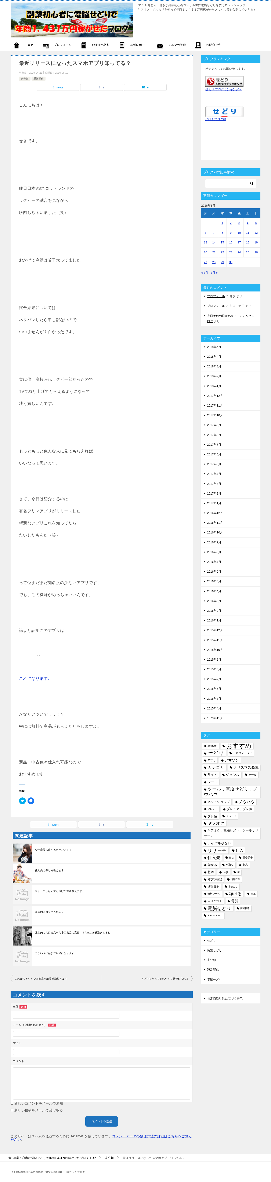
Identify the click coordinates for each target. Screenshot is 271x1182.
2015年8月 (214, 669)
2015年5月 (214, 698)
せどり (211, 940)
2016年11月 (215, 522)
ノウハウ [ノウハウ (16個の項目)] (247, 802)
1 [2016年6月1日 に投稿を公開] (222, 223)
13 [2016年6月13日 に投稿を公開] (205, 242)
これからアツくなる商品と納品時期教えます (41, 978)
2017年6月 (214, 454)
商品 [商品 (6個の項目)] (245, 864)
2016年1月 (214, 620)
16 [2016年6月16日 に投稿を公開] (230, 242)
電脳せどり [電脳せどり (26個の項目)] (219, 908)
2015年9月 (214, 659)
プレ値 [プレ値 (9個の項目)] (212, 816)
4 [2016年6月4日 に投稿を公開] (248, 223)
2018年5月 (214, 347)
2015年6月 (214, 688)
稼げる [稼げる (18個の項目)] (235, 893)
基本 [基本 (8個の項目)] (210, 872)
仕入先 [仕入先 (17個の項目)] (213, 857)
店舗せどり (214, 950)
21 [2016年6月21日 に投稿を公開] (214, 252)
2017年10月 (215, 415)
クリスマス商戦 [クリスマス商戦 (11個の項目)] (246, 768)
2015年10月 (215, 649)
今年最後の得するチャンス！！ (53, 849)
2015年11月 (215, 640)
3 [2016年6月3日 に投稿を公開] (239, 223)
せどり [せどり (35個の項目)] (215, 753)
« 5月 (204, 272)
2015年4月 (214, 708)
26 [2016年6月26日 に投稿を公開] (256, 252)
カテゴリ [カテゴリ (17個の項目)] (215, 767)
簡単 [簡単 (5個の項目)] (253, 893)
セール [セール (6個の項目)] (252, 774)
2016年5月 (214, 581)
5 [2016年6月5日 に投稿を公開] (256, 223)
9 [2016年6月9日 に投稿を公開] (231, 232)
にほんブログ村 (215, 119)
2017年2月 (214, 493)
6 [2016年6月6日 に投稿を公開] (205, 232)
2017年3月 (214, 483)
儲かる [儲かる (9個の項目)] (212, 865)
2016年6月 (214, 571)
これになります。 (35, 678)
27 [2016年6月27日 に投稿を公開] (205, 262)
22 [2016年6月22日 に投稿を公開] (222, 252)
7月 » (214, 272)
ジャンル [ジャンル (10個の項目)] (232, 775)
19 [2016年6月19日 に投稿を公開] (256, 242)
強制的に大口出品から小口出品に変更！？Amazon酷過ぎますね (72, 932)
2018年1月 (214, 386)
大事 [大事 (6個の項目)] (225, 872)
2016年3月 (214, 601)
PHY (210, 321)
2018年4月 (214, 356)
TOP (54, 1158)
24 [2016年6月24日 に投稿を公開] (239, 252)
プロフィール (216, 296)
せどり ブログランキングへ (223, 89)
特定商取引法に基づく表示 (225, 998)
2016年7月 (214, 562)
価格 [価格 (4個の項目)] (231, 857)
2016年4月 (214, 591)
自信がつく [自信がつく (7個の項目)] (214, 901)
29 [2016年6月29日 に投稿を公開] (222, 262)
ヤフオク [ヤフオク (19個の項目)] (215, 823)
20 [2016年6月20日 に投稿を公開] (205, 252)
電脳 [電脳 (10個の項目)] (234, 901)
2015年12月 (215, 630)
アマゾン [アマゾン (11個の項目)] (232, 760)
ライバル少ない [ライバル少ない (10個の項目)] (219, 843)
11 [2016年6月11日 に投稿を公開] (247, 232)
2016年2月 (214, 610)
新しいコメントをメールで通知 (38, 1103)
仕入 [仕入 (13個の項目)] (239, 850)
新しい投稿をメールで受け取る (38, 1110)
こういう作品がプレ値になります (54, 953)
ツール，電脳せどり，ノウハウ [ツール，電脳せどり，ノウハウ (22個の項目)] (231, 791)
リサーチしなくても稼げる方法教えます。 (60, 891)
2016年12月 (215, 513)
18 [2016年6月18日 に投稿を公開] (247, 242)
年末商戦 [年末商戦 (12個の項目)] (214, 879)
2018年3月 (214, 366)
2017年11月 (215, 405)
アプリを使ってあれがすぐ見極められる (164, 978)
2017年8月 (214, 435)
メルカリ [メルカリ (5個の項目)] (231, 816)
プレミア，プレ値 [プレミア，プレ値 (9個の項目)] (239, 809)
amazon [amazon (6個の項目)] (212, 745)
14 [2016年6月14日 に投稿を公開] (214, 242)
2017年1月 (214, 503)
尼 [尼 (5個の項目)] (238, 872)
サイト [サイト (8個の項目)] (212, 774)
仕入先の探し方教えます (49, 870)
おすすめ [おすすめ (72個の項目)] (239, 746)
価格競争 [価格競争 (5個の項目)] (248, 857)
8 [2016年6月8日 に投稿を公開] (222, 232)
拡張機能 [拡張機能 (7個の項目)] (213, 886)
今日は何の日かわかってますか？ (229, 315)
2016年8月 (214, 552)
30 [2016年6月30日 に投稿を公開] (230, 262)
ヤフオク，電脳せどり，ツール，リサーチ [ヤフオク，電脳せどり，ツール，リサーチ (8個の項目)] (231, 833)
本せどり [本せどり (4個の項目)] (233, 886)
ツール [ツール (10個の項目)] (212, 782)
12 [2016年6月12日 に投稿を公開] (256, 232)
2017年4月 (214, 474)
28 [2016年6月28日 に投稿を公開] (214, 262)
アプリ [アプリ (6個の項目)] (211, 760)
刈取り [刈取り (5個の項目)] (230, 864)
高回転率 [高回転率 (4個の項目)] (245, 908)
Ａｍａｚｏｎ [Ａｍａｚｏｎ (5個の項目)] (215, 915)
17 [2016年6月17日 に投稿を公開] (239, 242)
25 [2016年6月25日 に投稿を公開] (247, 252)
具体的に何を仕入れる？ (49, 911)
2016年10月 (215, 532)
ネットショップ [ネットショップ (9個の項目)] (218, 802)
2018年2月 (214, 376)
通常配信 (38, 78)
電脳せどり (214, 979)
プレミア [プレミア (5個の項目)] (212, 808)
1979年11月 (215, 718)
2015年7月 (214, 679)
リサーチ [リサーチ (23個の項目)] (217, 850)
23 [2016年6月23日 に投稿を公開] (230, 252)
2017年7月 (214, 444)
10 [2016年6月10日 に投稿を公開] (239, 232)
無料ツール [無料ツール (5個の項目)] (213, 893)
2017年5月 (214, 464)
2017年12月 (215, 395)
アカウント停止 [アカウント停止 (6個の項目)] (242, 753)
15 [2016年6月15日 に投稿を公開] (222, 242)
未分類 (25, 78)
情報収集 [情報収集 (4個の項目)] (235, 879)
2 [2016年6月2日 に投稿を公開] (231, 223)
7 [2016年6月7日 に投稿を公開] (214, 232)
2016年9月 (214, 542)
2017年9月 (214, 425)
